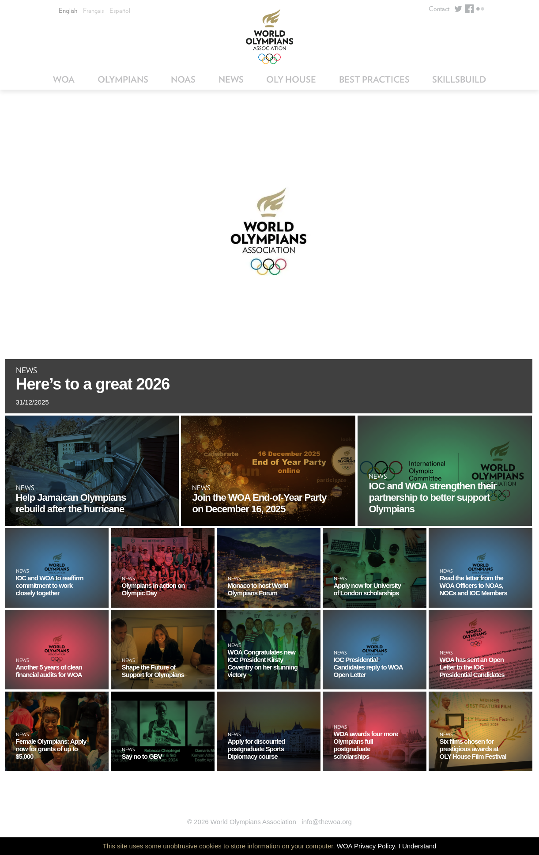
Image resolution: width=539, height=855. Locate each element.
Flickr (480, 8)
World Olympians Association (269, 36)
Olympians (123, 79)
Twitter (458, 8)
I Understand (418, 846)
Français (93, 11)
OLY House (291, 79)
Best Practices (374, 79)
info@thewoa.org (327, 821)
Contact (439, 9)
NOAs (183, 79)
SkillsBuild (459, 79)
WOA (64, 79)
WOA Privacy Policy (366, 846)
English (68, 11)
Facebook (469, 8)
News (231, 79)
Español (119, 11)
